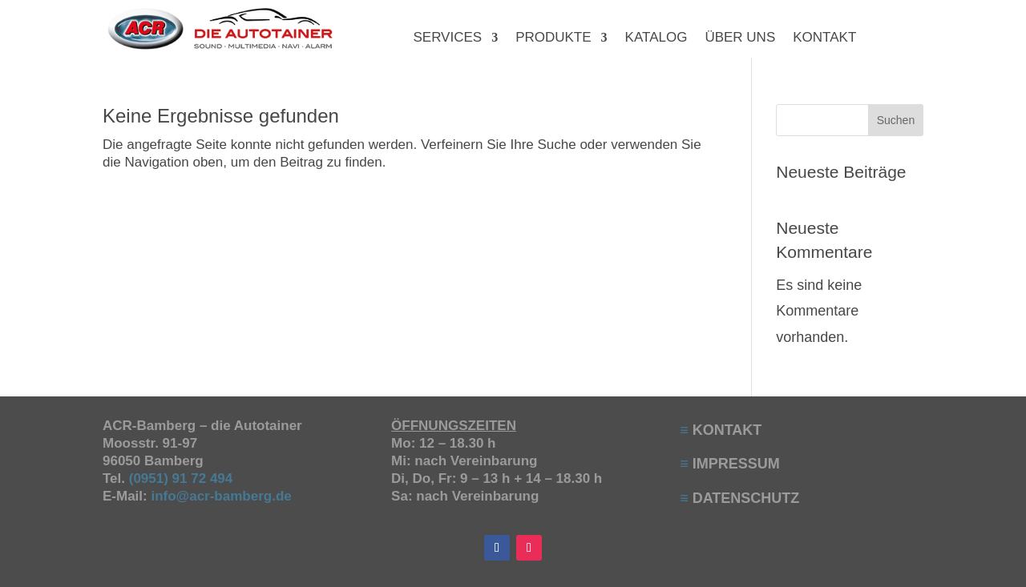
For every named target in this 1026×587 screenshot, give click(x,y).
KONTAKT (824, 38)
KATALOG (656, 38)
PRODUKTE (553, 38)
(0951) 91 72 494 (182, 478)
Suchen (896, 120)
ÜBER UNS (740, 38)
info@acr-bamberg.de (221, 496)
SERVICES (447, 38)
